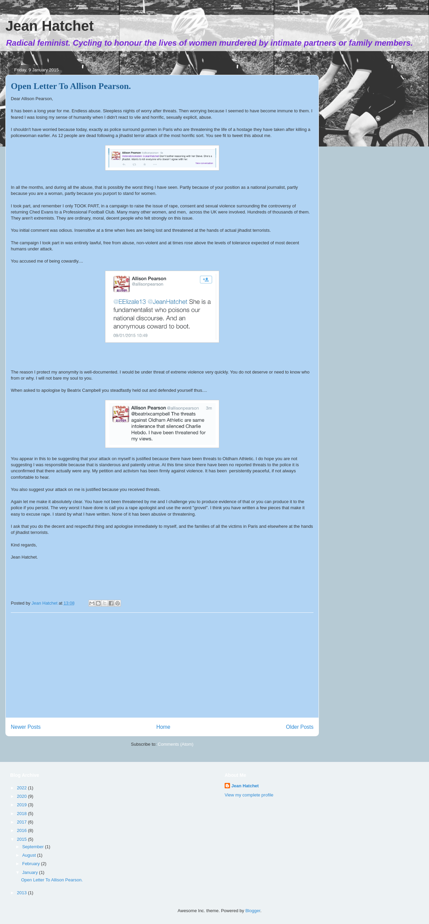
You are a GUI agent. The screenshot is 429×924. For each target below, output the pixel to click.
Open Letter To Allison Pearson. (71, 86)
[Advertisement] (162, 665)
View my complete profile (249, 794)
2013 (22, 892)
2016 (22, 830)
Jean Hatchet (49, 26)
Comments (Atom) (175, 744)
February (31, 863)
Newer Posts (26, 727)
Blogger (252, 910)
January (30, 872)
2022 (22, 787)
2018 (22, 813)
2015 (22, 839)
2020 (22, 796)
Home (163, 727)
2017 (22, 822)
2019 (22, 804)
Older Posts (299, 727)
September (33, 846)
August (29, 855)
